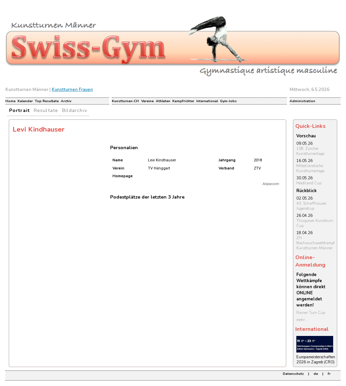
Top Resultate (47, 101)
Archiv (66, 101)
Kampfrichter (183, 101)
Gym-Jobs (228, 101)
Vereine (147, 101)
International (207, 101)
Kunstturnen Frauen (72, 90)
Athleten (163, 101)
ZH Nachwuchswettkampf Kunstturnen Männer (315, 243)
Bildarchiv (74, 110)
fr (329, 373)
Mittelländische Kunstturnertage (310, 168)
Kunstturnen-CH (125, 101)
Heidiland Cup (308, 183)
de (316, 373)
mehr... (302, 319)
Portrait (19, 110)
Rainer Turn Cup (310, 312)
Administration (302, 101)
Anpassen (271, 184)
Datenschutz (293, 373)
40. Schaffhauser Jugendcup (311, 206)
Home (10, 101)
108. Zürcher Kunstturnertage (310, 151)
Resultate (46, 110)
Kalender (25, 101)
